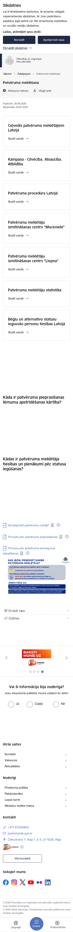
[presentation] (32, 722)
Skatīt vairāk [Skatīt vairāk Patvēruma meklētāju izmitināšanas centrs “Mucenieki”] (16, 235)
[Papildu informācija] (58, 524)
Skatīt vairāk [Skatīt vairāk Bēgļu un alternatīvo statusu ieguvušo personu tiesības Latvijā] (16, 332)
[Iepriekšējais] (6, 658)
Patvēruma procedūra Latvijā (33, 193)
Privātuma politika (16, 787)
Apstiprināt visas (53, 40)
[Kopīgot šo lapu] (36, 618)
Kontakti (10, 754)
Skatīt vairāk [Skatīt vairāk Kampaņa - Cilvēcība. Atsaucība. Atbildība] (16, 172)
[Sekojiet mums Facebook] (6, 882)
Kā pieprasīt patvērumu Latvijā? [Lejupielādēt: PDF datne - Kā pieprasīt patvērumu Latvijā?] (28, 525)
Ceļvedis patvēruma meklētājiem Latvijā (36, 127)
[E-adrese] (10, 847)
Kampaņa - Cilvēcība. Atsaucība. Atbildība (35, 161)
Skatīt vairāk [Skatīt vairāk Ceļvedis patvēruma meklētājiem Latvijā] (16, 138)
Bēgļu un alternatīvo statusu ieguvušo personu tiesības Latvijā (36, 321)
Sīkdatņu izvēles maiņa (19, 806)
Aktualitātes (12, 766)
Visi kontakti (22, 858)
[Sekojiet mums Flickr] (39, 882)
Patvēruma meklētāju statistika (34, 290)
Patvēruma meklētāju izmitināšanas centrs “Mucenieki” (36, 224)
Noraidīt (19, 40)
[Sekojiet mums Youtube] (31, 882)
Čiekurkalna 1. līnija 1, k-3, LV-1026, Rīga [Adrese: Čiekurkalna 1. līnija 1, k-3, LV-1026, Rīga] (34, 839)
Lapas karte (12, 799)
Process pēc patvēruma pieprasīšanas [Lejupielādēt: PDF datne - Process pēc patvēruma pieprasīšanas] (33, 537)
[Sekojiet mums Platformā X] (23, 882)
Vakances (11, 760)
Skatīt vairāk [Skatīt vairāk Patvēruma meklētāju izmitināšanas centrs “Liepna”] (16, 269)
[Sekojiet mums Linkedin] (48, 882)
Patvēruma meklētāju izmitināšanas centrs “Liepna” (33, 258)
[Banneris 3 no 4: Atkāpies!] (36, 658)
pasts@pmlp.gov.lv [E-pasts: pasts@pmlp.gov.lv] (20, 833)
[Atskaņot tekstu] (18, 90)
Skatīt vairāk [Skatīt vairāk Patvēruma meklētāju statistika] (16, 298)
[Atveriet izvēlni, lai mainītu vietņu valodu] (16, 925)
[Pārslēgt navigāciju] (36, 924)
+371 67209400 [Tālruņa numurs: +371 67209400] (18, 827)
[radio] (13, 703)
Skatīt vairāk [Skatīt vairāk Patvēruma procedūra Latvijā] (16, 201)
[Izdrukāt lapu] (36, 610)
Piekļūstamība (14, 793)
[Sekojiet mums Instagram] (14, 882)
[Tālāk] (66, 658)
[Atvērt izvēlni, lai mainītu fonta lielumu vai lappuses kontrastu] (57, 925)
